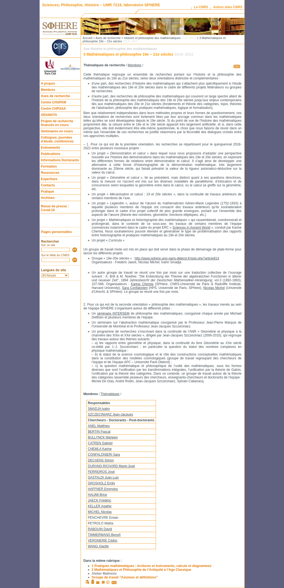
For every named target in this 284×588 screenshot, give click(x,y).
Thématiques (109, 394)
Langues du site (53, 270)
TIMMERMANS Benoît (104, 535)
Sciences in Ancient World (192, 227)
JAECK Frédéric (99, 500)
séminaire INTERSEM (113, 313)
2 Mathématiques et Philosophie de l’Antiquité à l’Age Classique (141, 570)
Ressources (50, 173)
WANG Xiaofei (98, 546)
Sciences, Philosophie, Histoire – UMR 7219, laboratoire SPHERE (101, 5)
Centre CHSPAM (53, 102)
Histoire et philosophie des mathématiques (160, 38)
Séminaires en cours (57, 131)
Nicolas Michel (214, 288)
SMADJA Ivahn (99, 409)
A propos (48, 83)
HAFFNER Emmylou (103, 489)
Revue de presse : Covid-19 (55, 208)
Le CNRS (201, 7)
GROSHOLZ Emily (101, 483)
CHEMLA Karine (100, 449)
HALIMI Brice (97, 495)
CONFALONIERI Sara (104, 454)
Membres (48, 90)
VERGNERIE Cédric (103, 540)
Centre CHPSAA (53, 109)
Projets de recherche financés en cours (57, 123)
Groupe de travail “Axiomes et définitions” (125, 577)
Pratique (47, 191)
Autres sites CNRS (227, 7)
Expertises (49, 179)
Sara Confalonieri (135, 288)
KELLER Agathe (100, 506)
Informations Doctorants (60, 160)
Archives (48, 198)
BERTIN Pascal (99, 432)
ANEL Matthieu (99, 426)
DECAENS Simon (101, 460)
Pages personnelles (56, 232)
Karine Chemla (142, 284)
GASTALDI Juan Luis (103, 477)
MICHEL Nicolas (100, 512)
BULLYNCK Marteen (103, 437)
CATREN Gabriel (100, 443)
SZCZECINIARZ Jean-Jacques (110, 414)
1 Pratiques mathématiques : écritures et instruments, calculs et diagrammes (152, 566)
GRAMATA (49, 115)
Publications (50, 154)
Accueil (87, 38)
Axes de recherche (55, 96)
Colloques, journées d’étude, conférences (57, 139)
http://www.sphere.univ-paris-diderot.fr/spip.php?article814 (177, 258)
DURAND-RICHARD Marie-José (111, 466)
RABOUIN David (100, 529)
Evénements (50, 148)
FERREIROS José (101, 472)
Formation (49, 166)
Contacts (48, 185)
